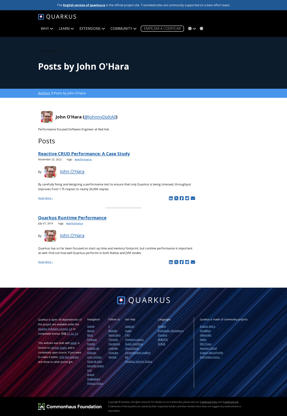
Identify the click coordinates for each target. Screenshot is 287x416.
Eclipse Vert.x (207, 326)
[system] (201, 28)
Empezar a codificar (162, 28)
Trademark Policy (209, 402)
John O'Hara (72, 171)
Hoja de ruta (94, 361)
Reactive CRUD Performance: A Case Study (84, 153)
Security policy (95, 366)
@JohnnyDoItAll (100, 117)
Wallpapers (93, 379)
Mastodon (114, 335)
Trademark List (230, 402)
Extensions (92, 28)
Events (91, 344)
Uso (89, 370)
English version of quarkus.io (84, 5)
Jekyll (73, 343)
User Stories (94, 357)
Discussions (132, 348)
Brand (90, 374)
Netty (203, 339)
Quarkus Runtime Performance (72, 217)
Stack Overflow (134, 344)
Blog (90, 335)
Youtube (113, 352)
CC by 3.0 (72, 333)
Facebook (114, 344)
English (162, 326)
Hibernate (205, 335)
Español (162, 335)
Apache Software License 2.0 (55, 329)
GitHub (112, 357)
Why (47, 28)
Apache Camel (208, 348)
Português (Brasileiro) (171, 330)
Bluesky (113, 330)
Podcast (92, 339)
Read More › (45, 198)
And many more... (210, 357)
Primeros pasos (134, 339)
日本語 (161, 344)
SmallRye (205, 330)
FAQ (127, 335)
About (90, 330)
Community (124, 28)
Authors (44, 93)
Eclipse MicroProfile (211, 352)
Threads (113, 339)
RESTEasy (206, 344)
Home (90, 326)
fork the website (69, 357)
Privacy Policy (95, 383)
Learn (66, 28)
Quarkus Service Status (138, 361)
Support (129, 326)
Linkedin (113, 348)
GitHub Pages (59, 347)
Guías (128, 330)
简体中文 (163, 339)
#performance (83, 159)
